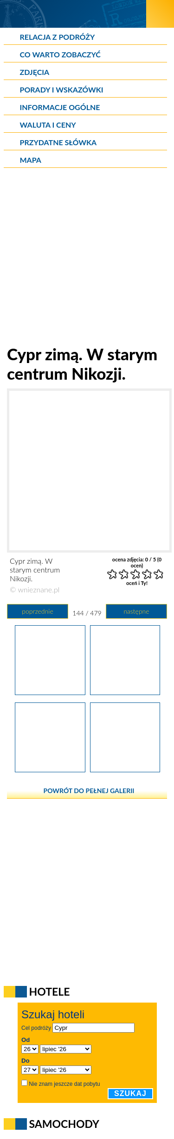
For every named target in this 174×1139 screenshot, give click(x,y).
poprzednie (37, 611)
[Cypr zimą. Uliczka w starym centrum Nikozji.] (125, 769)
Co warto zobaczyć (60, 54)
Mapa (30, 159)
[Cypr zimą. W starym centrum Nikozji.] (125, 692)
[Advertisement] (87, 257)
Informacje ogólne (60, 107)
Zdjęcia (35, 72)
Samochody (64, 1123)
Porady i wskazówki (61, 89)
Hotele (49, 991)
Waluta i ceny (48, 124)
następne (136, 611)
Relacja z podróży (57, 36)
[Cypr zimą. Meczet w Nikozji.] (50, 692)
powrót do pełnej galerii (89, 790)
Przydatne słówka (58, 142)
